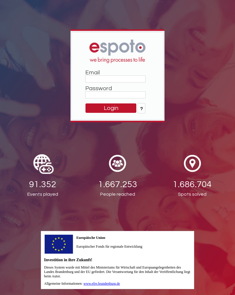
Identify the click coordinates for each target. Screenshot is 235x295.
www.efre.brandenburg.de (101, 283)
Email (92, 73)
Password (98, 88)
